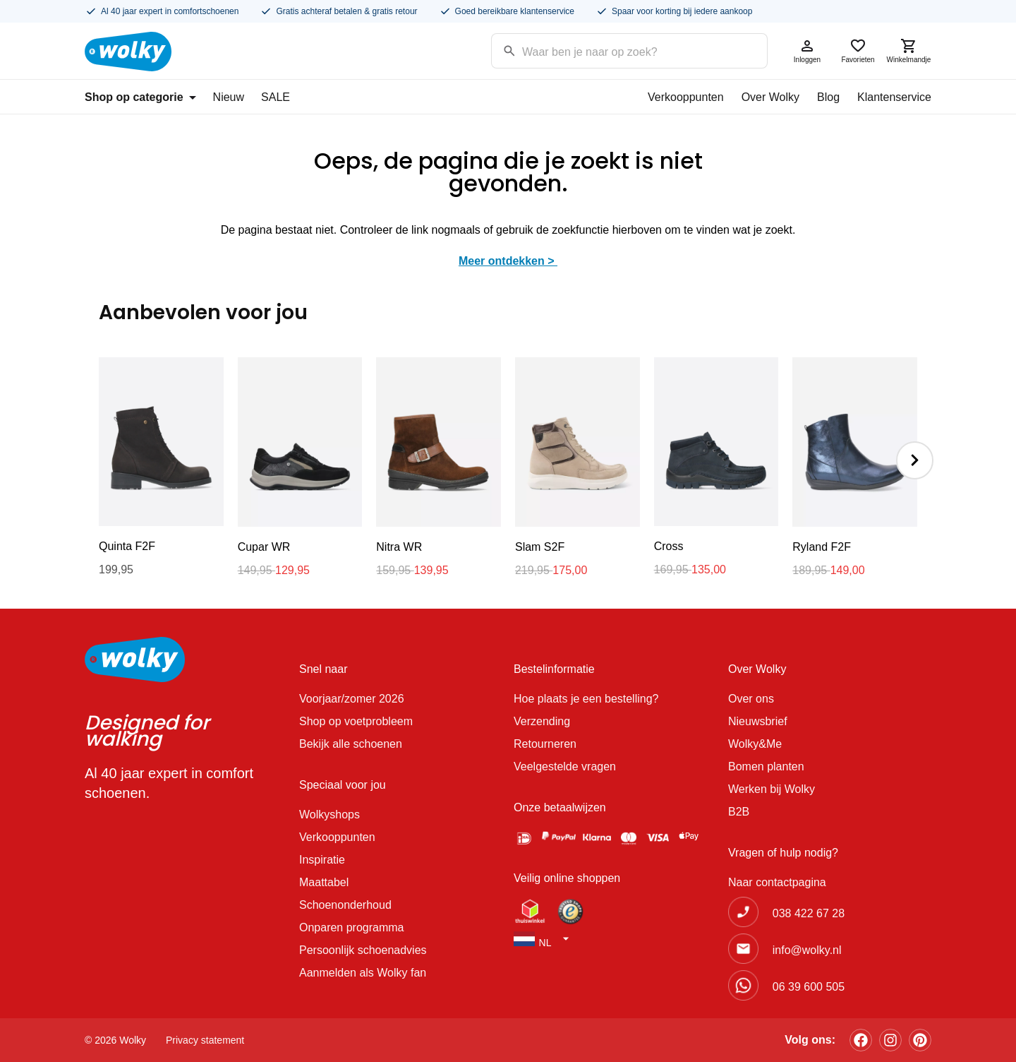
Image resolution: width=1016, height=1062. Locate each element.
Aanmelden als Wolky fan (362, 973)
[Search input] (611, 50)
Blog (828, 97)
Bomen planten (766, 766)
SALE (275, 97)
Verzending (542, 721)
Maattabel (324, 882)
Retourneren (545, 744)
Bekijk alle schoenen (350, 744)
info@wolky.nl (807, 950)
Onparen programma (351, 927)
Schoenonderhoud (345, 905)
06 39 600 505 (809, 987)
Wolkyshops (329, 815)
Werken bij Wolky (771, 789)
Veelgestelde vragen (565, 766)
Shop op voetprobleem (356, 721)
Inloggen (807, 50)
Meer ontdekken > (508, 261)
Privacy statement (205, 1040)
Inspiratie (322, 860)
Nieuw (228, 97)
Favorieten (858, 50)
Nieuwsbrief (757, 721)
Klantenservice (894, 97)
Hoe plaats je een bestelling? (586, 699)
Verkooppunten (686, 97)
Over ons (751, 699)
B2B (738, 812)
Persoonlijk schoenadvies (363, 950)
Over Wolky (770, 97)
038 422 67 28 (809, 913)
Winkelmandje (908, 50)
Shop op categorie (140, 97)
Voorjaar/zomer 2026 (351, 699)
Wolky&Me (755, 744)
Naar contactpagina (777, 882)
